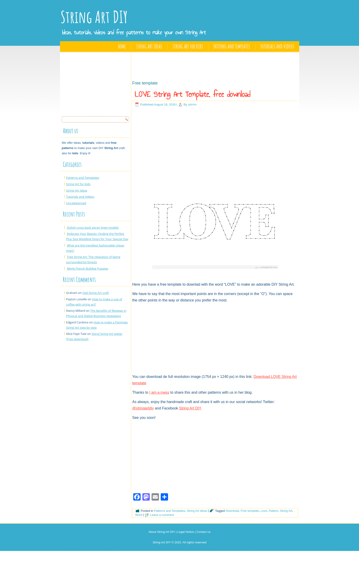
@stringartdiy (143, 408)
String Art (286, 510)
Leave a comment (162, 515)
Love (264, 510)
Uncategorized (76, 203)
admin (192, 104)
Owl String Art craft (95, 293)
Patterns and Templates (231, 46)
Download (232, 510)
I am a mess (159, 392)
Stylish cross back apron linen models (93, 227)
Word (138, 515)
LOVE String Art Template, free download (192, 94)
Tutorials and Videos (277, 46)
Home (122, 46)
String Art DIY (94, 16)
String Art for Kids (188, 46)
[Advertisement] (96, 82)
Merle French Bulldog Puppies (87, 268)
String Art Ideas (149, 46)
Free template (250, 510)
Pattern (273, 510)
